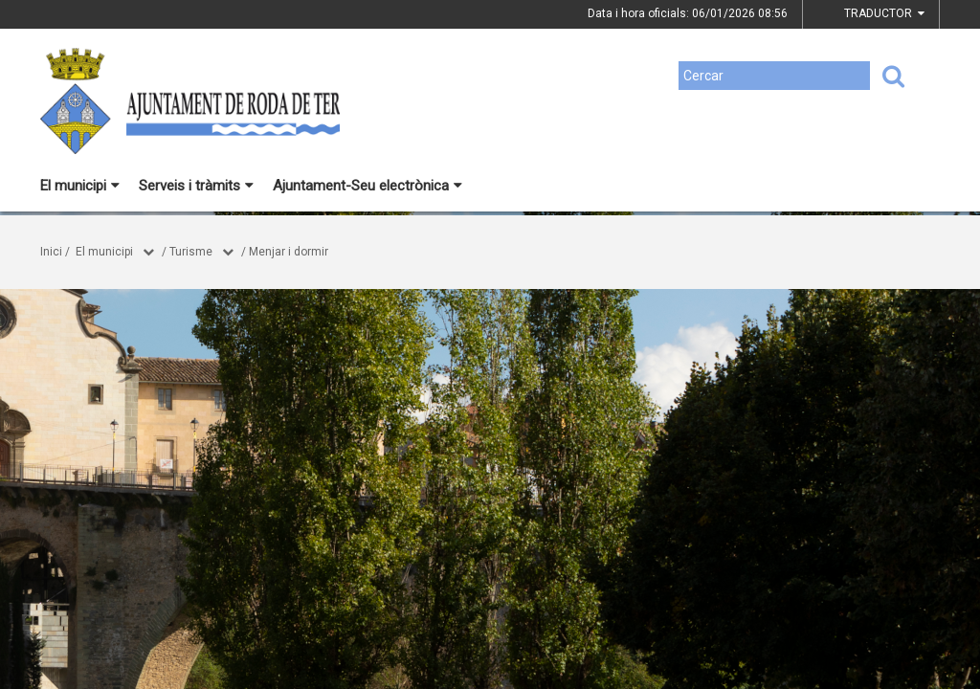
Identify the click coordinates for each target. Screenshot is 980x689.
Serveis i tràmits (196, 185)
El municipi (80, 185)
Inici (51, 251)
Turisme (190, 251)
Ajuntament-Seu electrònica (367, 185)
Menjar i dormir (288, 251)
